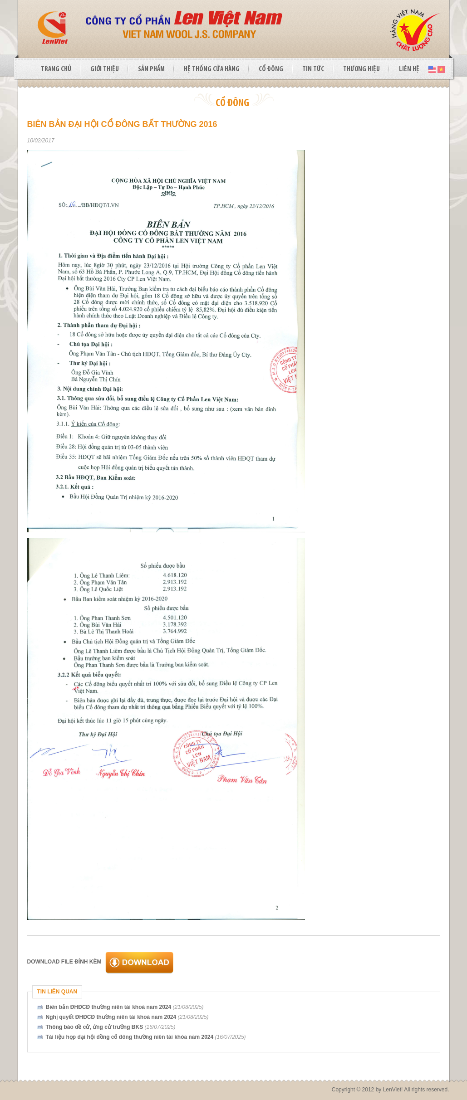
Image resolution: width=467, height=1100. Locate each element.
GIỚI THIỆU (104, 69)
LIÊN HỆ (409, 69)
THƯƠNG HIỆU (361, 69)
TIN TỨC (313, 69)
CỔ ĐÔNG (271, 69)
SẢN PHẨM (151, 69)
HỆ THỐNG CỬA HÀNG (212, 69)
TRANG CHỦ (56, 69)
